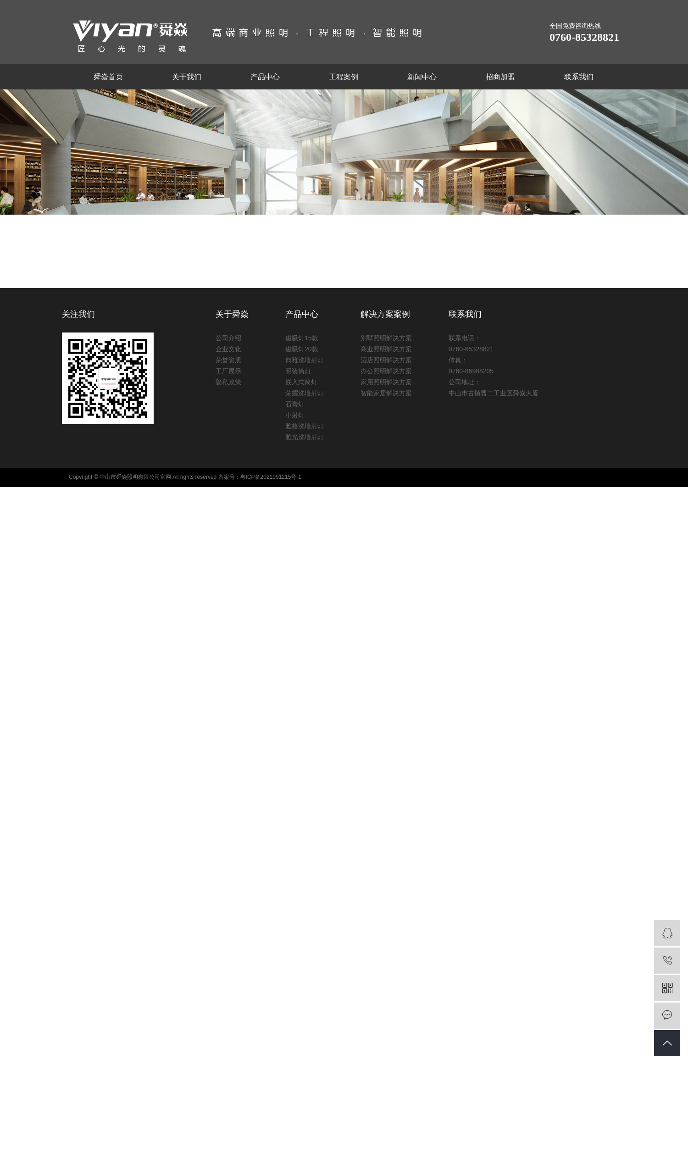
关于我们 (186, 77)
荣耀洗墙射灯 (304, 393)
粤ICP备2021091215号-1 (270, 477)
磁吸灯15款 (301, 338)
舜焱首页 (108, 77)
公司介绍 (228, 338)
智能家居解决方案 (386, 393)
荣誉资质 (228, 360)
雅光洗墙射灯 (304, 437)
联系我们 (579, 77)
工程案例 (343, 77)
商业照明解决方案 (386, 349)
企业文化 (228, 349)
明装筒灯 (298, 371)
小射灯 (295, 415)
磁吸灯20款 (301, 349)
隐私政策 (228, 382)
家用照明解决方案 (386, 382)
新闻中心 (422, 77)
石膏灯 (295, 404)
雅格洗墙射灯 (304, 426)
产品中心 (265, 77)
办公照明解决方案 (386, 371)
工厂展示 (228, 371)
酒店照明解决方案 (386, 360)
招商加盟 (500, 77)
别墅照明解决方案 (386, 338)
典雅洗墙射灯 (304, 360)
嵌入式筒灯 (301, 382)
